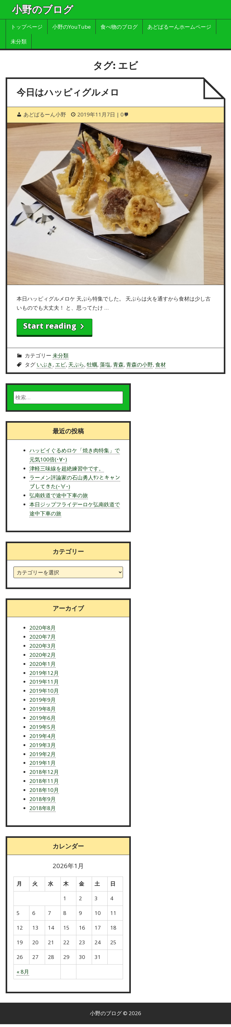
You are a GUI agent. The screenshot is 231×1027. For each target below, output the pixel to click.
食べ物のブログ (119, 26)
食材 (160, 364)
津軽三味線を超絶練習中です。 (66, 468)
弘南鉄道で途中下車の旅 (58, 495)
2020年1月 (42, 663)
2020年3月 (42, 645)
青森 (118, 364)
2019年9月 (42, 699)
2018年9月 (42, 799)
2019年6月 (42, 717)
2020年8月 (42, 627)
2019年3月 (42, 745)
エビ (60, 364)
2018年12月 (44, 771)
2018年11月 (44, 780)
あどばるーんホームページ (179, 26)
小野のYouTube (71, 26)
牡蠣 (92, 364)
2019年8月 (42, 708)
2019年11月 (44, 681)
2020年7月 (42, 636)
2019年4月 (42, 736)
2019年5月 (42, 726)
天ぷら (76, 364)
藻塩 (105, 364)
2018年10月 (44, 790)
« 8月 (23, 971)
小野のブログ (42, 9)
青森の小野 (139, 364)
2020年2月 (42, 654)
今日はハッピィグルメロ (68, 92)
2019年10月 (44, 690)
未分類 (19, 41)
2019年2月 (42, 754)
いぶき (45, 364)
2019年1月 (42, 762)
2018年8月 (42, 808)
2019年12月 (44, 672)
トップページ (27, 26)
